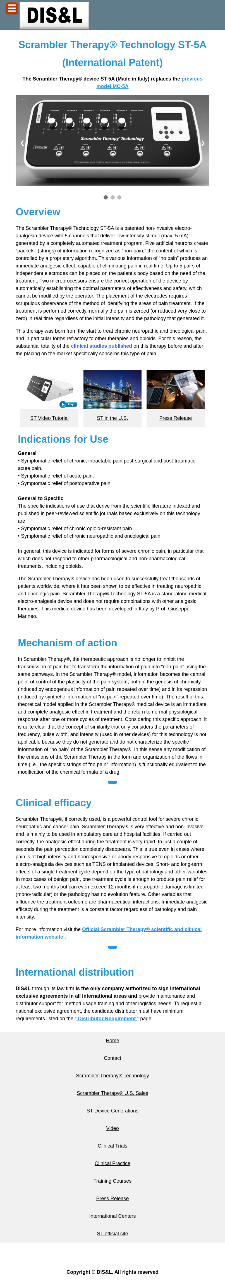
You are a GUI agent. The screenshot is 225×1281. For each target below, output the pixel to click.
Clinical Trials (112, 1146)
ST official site (112, 1233)
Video (112, 1128)
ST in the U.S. (112, 418)
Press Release (175, 418)
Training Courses (112, 1181)
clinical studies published (101, 346)
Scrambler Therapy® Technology (112, 1075)
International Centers (112, 1216)
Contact (112, 1058)
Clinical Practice (112, 1163)
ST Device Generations (112, 1111)
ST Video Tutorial (49, 418)
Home (112, 1040)
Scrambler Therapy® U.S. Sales (112, 1093)
